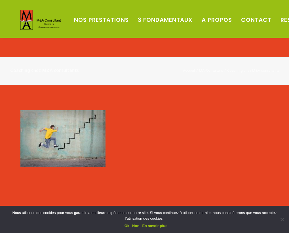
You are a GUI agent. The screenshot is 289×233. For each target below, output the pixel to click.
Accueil (189, 71)
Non (135, 226)
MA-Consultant (211, 71)
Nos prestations (124, 30)
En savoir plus (154, 226)
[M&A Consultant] (53, 30)
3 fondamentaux (188, 30)
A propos (240, 30)
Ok (127, 226)
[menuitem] (126, 29)
